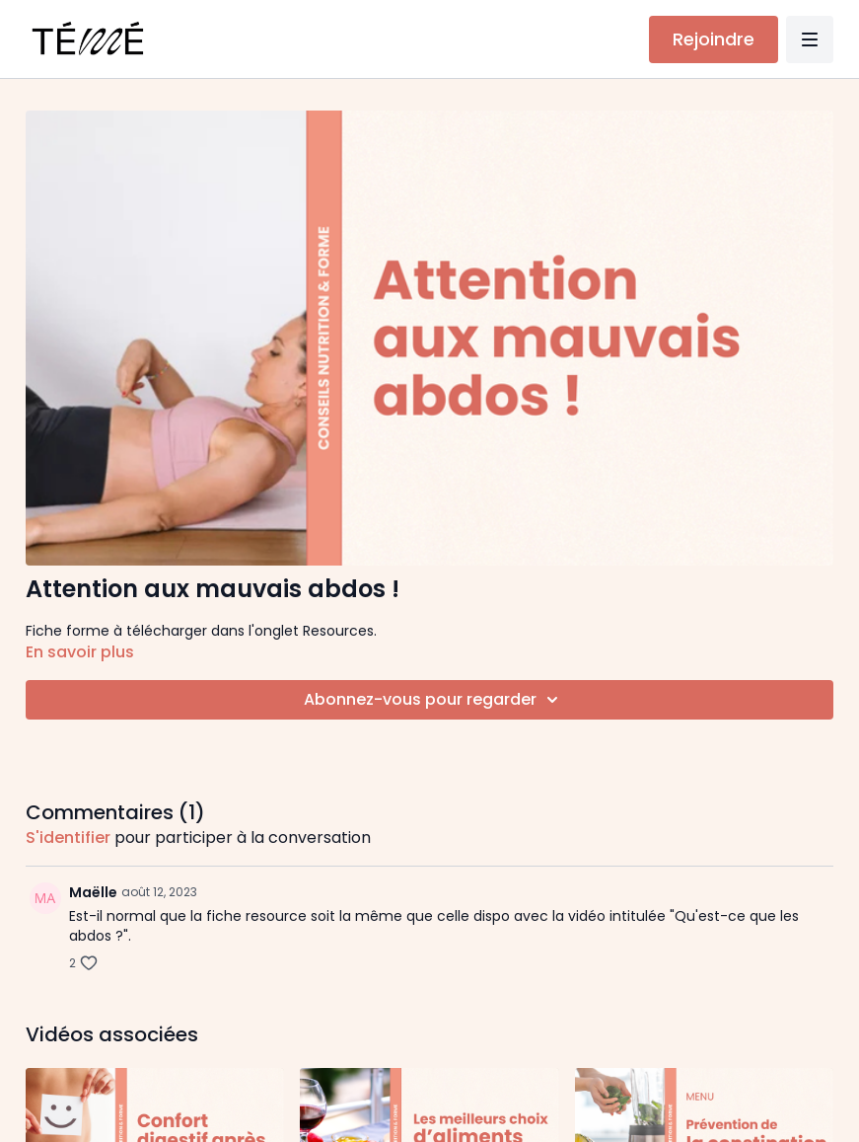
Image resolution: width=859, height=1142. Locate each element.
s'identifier (68, 837)
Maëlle (93, 892)
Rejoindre (713, 39)
